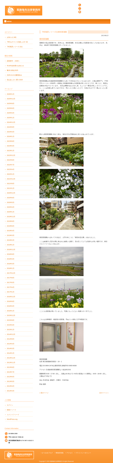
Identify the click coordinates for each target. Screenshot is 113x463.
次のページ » (103, 393)
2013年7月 (10, 372)
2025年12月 (11, 99)
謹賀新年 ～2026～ (13, 61)
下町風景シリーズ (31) (15, 47)
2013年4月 (10, 386)
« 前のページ (43, 393)
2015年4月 (10, 325)
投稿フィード (11, 410)
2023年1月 (10, 150)
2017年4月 (10, 287)
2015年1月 (10, 329)
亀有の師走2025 (12, 70)
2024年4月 (10, 132)
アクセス (69, 453)
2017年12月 (11, 273)
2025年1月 (10, 118)
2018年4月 (10, 259)
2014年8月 (10, 339)
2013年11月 (11, 362)
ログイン (10, 405)
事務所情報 (59, 453)
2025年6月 (10, 108)
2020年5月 (10, 202)
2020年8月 (10, 198)
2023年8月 (10, 141)
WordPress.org (12, 419)
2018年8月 (10, 254)
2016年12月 (11, 297)
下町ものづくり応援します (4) (17, 42)
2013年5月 (10, 381)
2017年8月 (10, 278)
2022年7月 (10, 165)
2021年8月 (10, 183)
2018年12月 (11, 249)
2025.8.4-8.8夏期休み (14, 75)
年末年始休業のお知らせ (15, 66)
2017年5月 (10, 282)
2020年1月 (10, 212)
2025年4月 (10, 113)
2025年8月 (10, 103)
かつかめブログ (47, 453)
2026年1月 (10, 94)
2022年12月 (11, 155)
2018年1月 (10, 268)
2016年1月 (10, 311)
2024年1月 (10, 136)
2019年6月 (10, 226)
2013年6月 (10, 377)
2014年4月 (10, 344)
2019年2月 (10, 240)
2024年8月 (10, 127)
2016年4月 (10, 306)
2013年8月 (10, 367)
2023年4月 (10, 146)
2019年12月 (11, 216)
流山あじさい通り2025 (15, 80)
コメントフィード (13, 414)
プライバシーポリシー (83, 453)
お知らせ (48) (11, 37)
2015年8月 (10, 320)
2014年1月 (10, 353)
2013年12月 (11, 358)
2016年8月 (10, 301)
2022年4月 (10, 169)
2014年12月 (11, 334)
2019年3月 (10, 235)
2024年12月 (11, 122)
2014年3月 (10, 348)
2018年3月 (10, 264)
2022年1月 (10, 174)
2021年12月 (11, 179)
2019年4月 (10, 231)
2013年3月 (10, 391)
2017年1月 (10, 292)
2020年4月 (10, 207)
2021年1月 (10, 188)
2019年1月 (10, 245)
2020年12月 (11, 193)
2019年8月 (10, 221)
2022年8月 (10, 160)
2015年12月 (11, 315)
